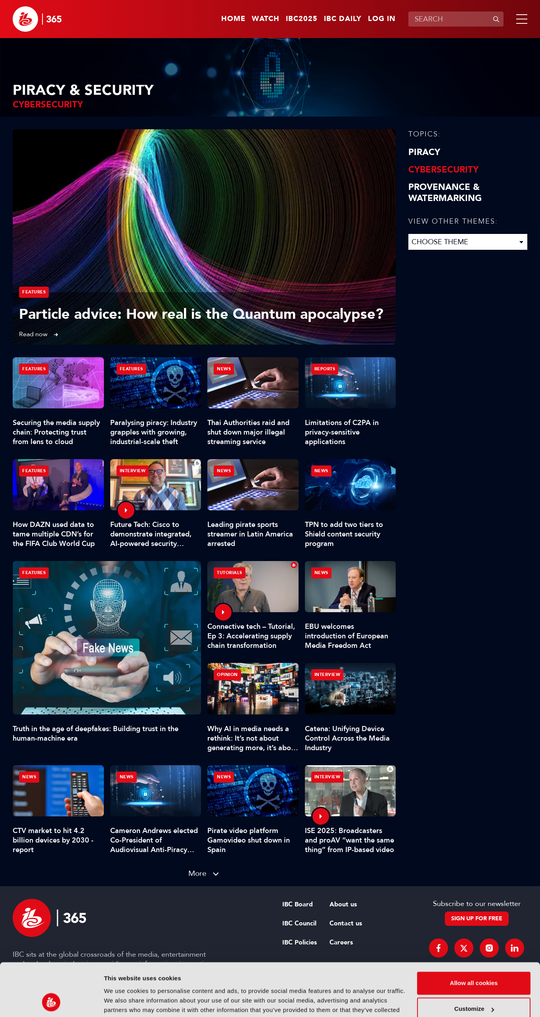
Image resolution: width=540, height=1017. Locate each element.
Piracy (424, 152)
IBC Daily (343, 19)
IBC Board (297, 904)
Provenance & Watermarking (445, 192)
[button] (520, 19)
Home (233, 19)
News (224, 369)
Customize (474, 959)
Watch (266, 19)
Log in (382, 19)
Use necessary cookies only (473, 985)
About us (343, 904)
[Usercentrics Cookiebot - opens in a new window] (51, 1001)
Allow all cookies (474, 933)
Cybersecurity (443, 170)
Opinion (227, 675)
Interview (133, 471)
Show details (122, 1001)
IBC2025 (302, 19)
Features (34, 292)
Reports (324, 369)
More (197, 873)
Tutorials (229, 573)
